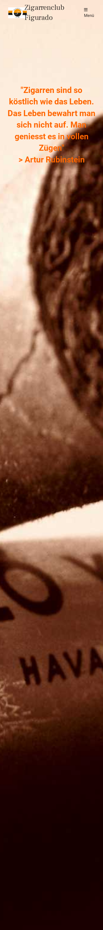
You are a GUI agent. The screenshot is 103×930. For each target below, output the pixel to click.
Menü (89, 13)
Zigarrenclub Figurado (44, 12)
